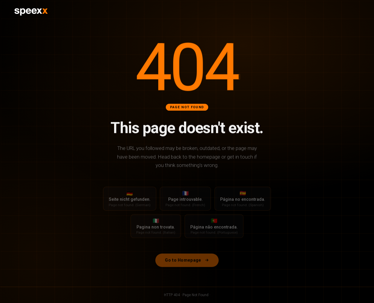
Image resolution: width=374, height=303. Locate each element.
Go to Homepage (187, 262)
